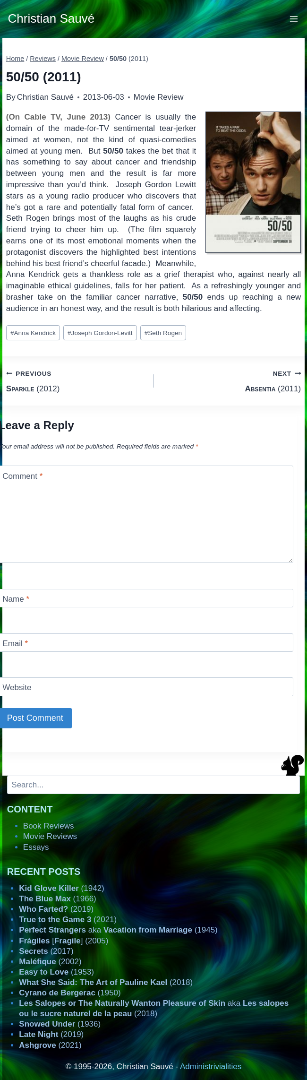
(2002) (50, 961)
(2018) (106, 982)
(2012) (75, 380)
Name (15, 599)
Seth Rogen (163, 333)
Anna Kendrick (33, 333)
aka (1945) (118, 929)
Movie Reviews (50, 836)
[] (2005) (63, 940)
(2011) (231, 380)
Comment (22, 476)
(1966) (57, 898)
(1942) (61, 888)
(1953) (56, 972)
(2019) (56, 909)
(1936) (60, 1024)
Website (16, 687)
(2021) (68, 919)
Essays (36, 847)
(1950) (69, 992)
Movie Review (159, 97)
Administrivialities (210, 1066)
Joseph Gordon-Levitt (100, 333)
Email (15, 643)
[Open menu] (294, 18)
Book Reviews (48, 825)
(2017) (46, 951)
